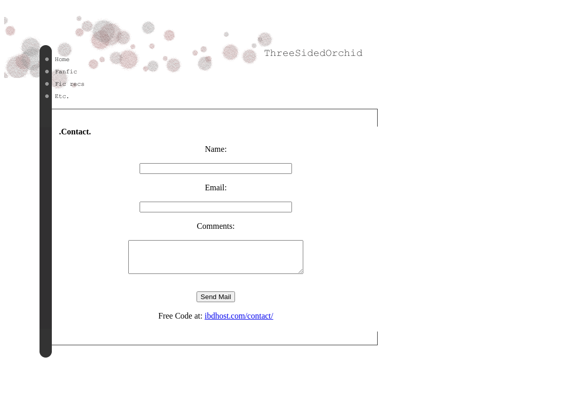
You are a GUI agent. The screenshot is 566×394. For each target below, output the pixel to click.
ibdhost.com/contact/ (239, 322)
